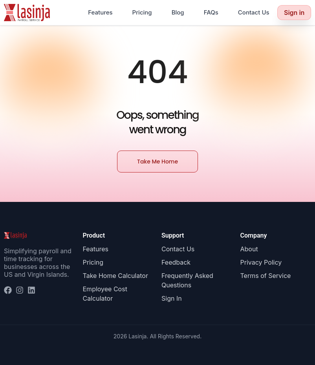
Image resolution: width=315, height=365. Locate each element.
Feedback (175, 262)
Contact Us (253, 12)
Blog (178, 12)
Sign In (171, 298)
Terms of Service (265, 276)
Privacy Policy (261, 262)
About (249, 249)
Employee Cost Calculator (105, 293)
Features (100, 12)
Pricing (142, 12)
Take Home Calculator (115, 276)
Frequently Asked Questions (187, 280)
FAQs (211, 12)
